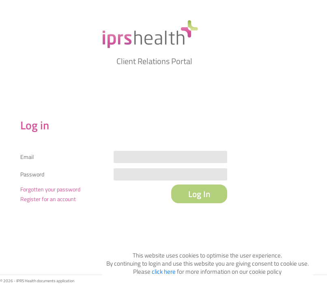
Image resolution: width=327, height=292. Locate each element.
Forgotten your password (50, 189)
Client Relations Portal (154, 61)
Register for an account (48, 199)
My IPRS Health (150, 34)
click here (164, 271)
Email (27, 157)
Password (32, 174)
